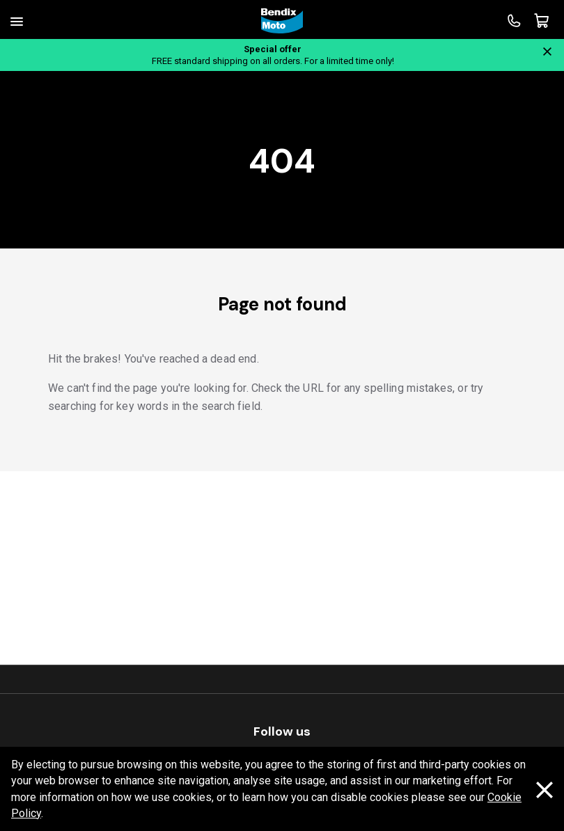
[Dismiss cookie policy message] (544, 789)
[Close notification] (547, 51)
